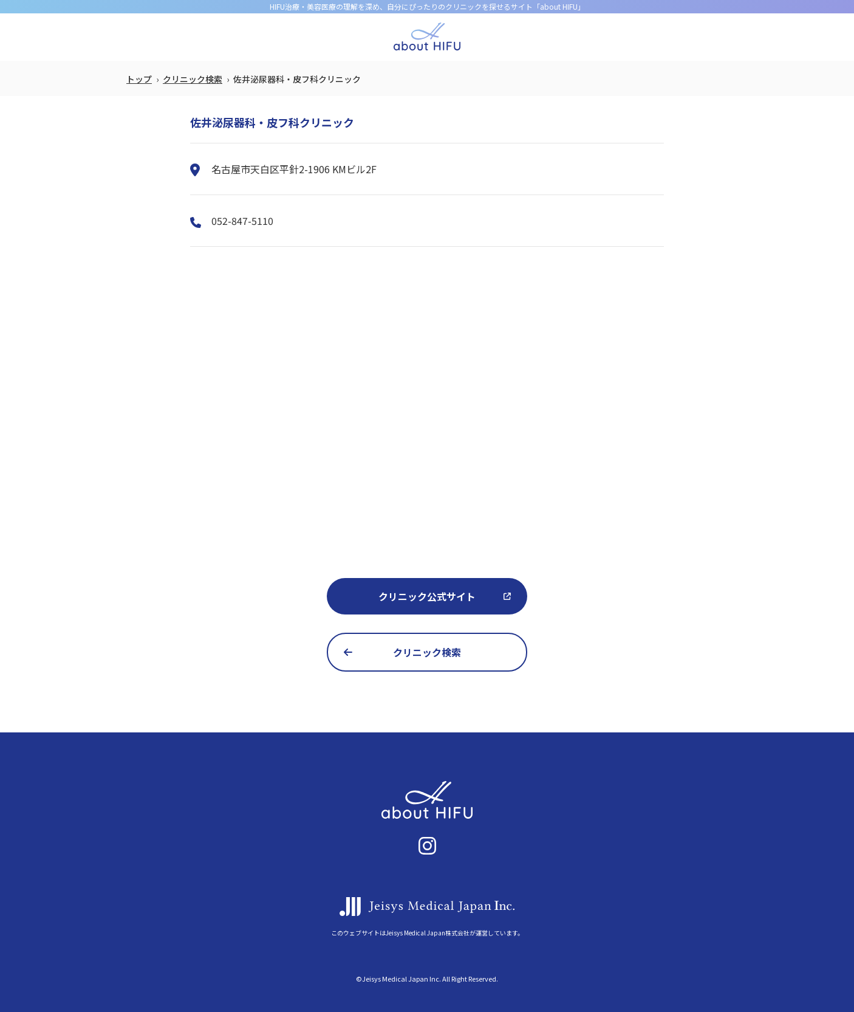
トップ (139, 79)
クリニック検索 (192, 79)
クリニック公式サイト (427, 596)
